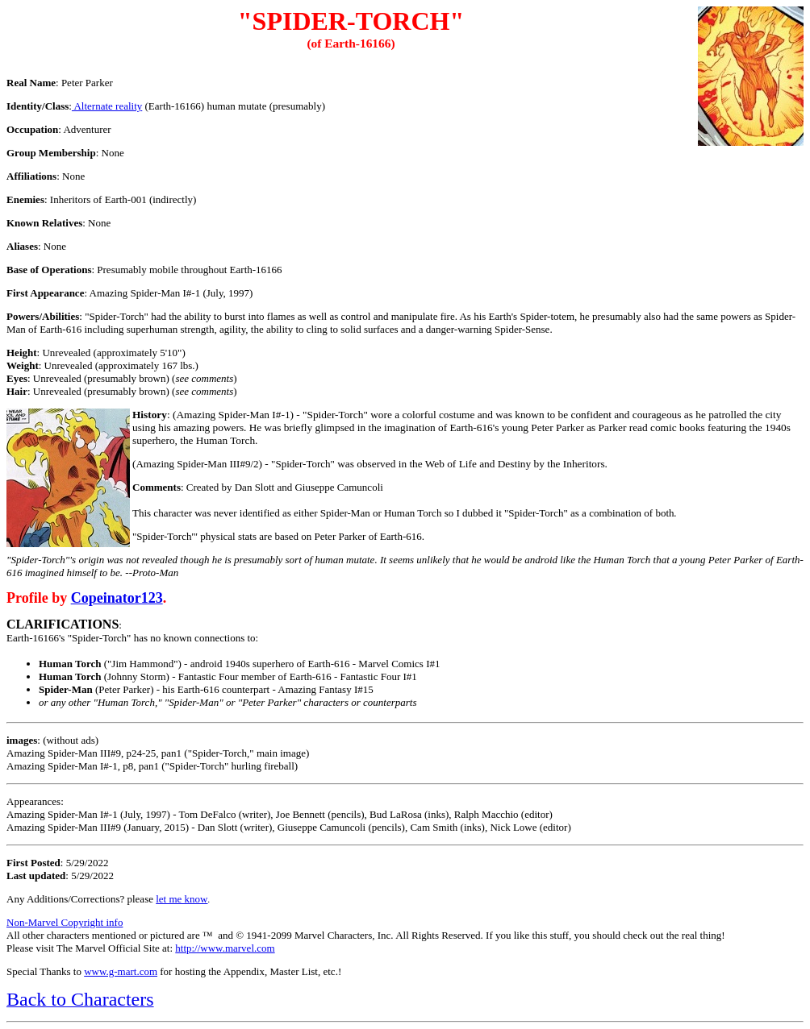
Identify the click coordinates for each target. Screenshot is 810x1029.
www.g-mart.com (120, 971)
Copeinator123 (117, 598)
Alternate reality (107, 106)
